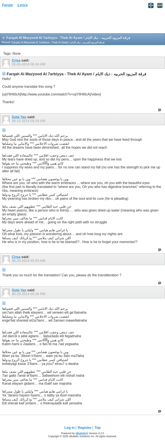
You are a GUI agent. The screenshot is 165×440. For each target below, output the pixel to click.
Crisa (16, 60)
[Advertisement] (34, 21)
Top (98, 427)
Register (85, 427)
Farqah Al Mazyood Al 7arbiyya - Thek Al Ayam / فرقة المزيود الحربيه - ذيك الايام (57, 42)
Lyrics (23, 5)
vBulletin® (81, 433)
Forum (7, 5)
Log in (69, 427)
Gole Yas (19, 117)
